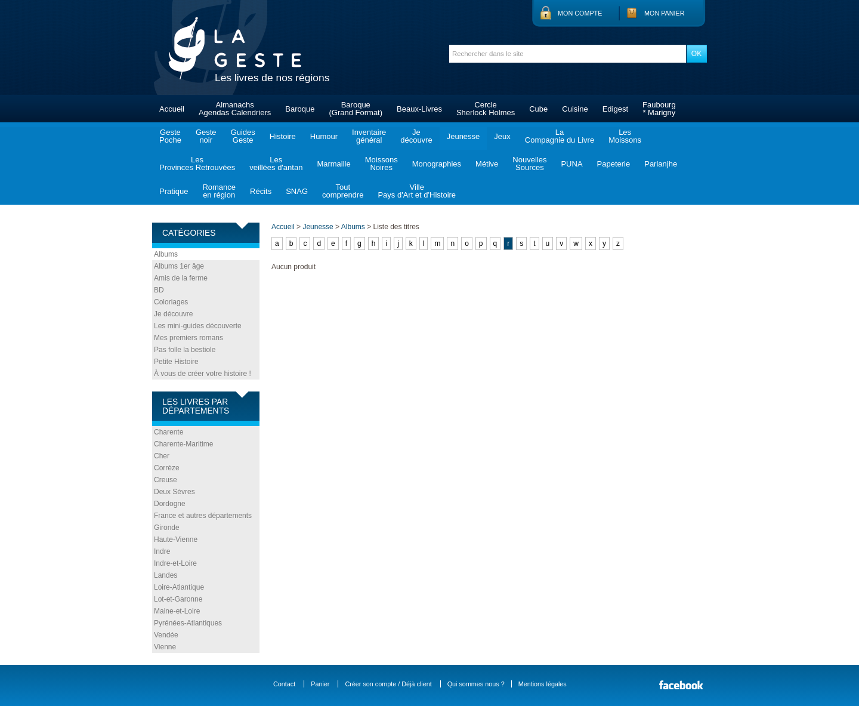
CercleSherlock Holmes (485, 108)
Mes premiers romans (188, 338)
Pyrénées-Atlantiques (188, 623)
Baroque (299, 108)
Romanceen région (219, 191)
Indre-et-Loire (175, 563)
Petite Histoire (176, 361)
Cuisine (575, 108)
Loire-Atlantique (179, 587)
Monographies (436, 163)
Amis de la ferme (181, 278)
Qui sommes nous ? (476, 683)
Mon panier (664, 13)
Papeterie (614, 163)
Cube (538, 108)
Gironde (167, 527)
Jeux (502, 136)
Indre (162, 551)
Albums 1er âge (179, 266)
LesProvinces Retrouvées (197, 163)
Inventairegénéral (369, 136)
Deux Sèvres (174, 492)
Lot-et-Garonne (178, 599)
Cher (161, 456)
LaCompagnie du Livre (559, 136)
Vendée (166, 635)
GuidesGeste (243, 136)
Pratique (173, 191)
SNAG (297, 191)
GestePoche (170, 136)
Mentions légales (542, 683)
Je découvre (173, 314)
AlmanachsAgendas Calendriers (235, 108)
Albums (166, 254)
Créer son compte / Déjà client (388, 683)
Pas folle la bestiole (184, 350)
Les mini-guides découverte (198, 326)
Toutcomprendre (342, 191)
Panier (320, 683)
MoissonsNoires (381, 163)
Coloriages (171, 302)
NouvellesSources (529, 163)
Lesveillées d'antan (275, 163)
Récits (260, 191)
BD (159, 290)
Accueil (171, 108)
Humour (324, 136)
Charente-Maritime (183, 444)
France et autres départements (203, 515)
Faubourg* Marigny (659, 108)
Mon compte (580, 13)
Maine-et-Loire (177, 611)
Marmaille (333, 163)
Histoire (283, 136)
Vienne (165, 647)
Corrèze (167, 468)
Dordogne (170, 504)
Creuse (165, 480)
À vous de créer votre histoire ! (202, 373)
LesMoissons (624, 136)
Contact (284, 683)
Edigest (615, 108)
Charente (168, 432)
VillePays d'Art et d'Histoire (417, 191)
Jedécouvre (416, 136)
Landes (165, 575)
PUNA (571, 163)
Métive (486, 163)
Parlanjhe (660, 163)
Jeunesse (463, 136)
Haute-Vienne (175, 539)
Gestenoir (206, 136)
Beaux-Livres (419, 108)
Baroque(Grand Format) (355, 108)
